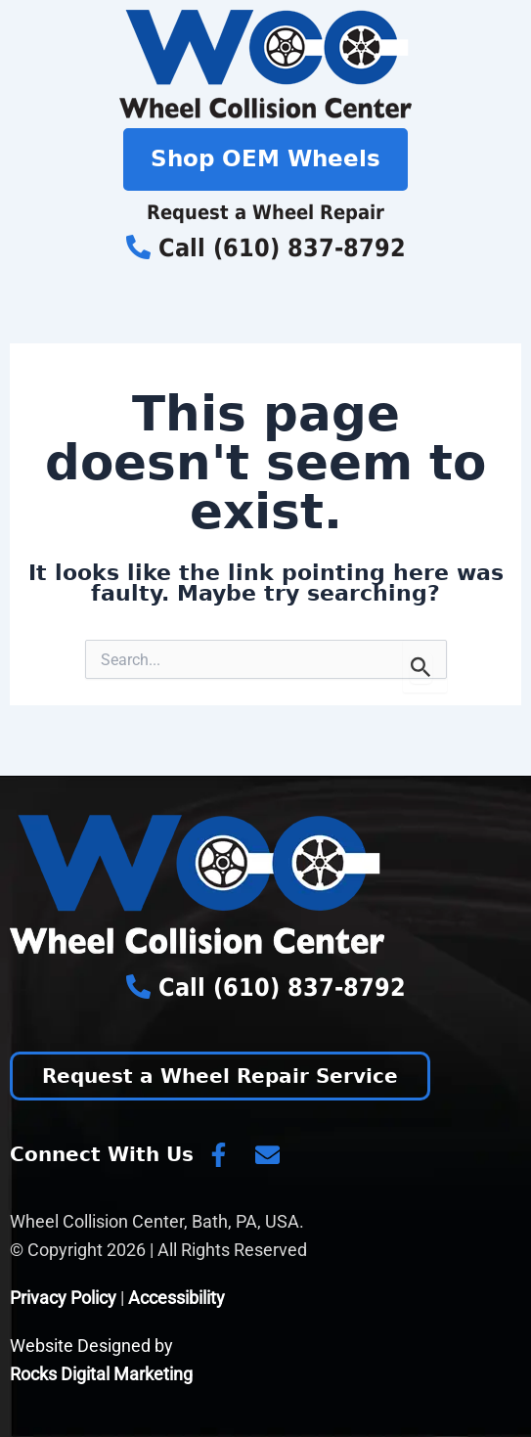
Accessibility (176, 1297)
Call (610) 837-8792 (266, 248)
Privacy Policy (63, 1297)
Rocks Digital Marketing (101, 1374)
